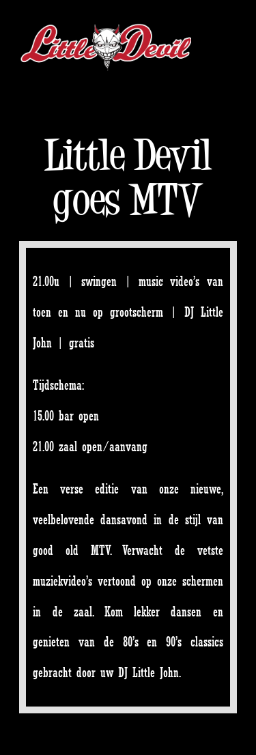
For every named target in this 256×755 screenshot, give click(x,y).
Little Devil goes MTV (128, 177)
